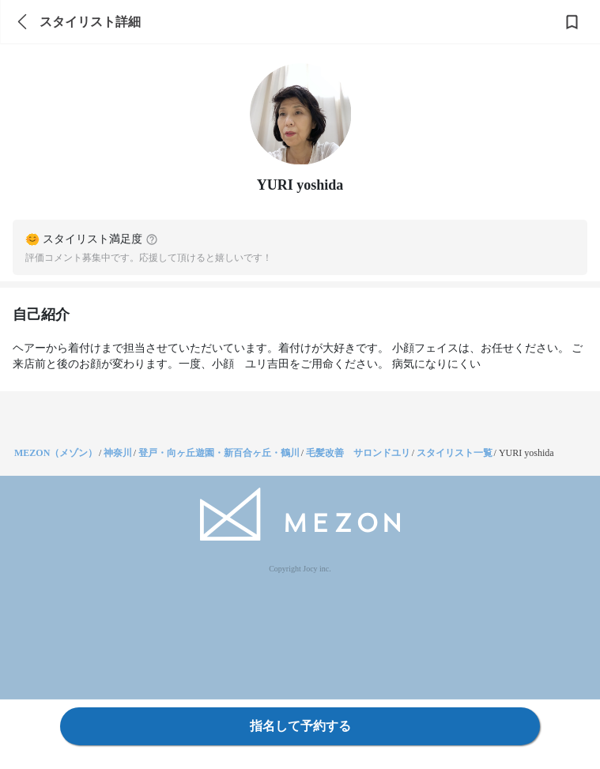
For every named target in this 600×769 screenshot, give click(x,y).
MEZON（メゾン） (55, 452)
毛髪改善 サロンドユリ (358, 452)
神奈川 (118, 452)
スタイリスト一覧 (454, 452)
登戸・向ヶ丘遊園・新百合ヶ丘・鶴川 (219, 452)
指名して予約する (300, 726)
